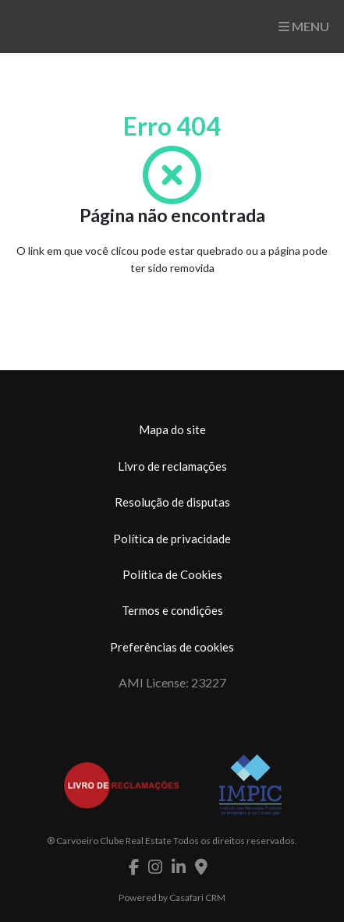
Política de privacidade (172, 539)
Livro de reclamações (172, 466)
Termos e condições (172, 610)
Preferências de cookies (172, 647)
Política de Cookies (172, 574)
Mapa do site (172, 429)
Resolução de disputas (172, 502)
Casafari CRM (197, 897)
